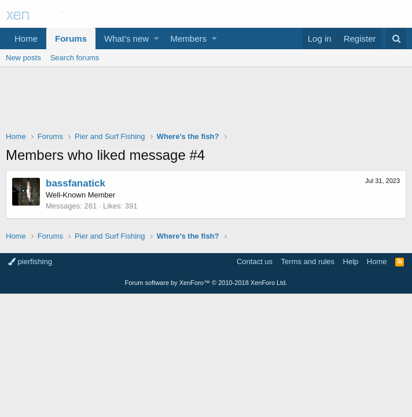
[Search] (396, 38)
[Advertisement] (206, 102)
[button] (156, 38)
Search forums (75, 57)
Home (26, 38)
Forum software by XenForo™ (206, 282)
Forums (71, 38)
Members (189, 38)
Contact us (255, 261)
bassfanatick (75, 183)
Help (351, 261)
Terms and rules (307, 261)
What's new (126, 38)
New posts (23, 57)
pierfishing (30, 261)
